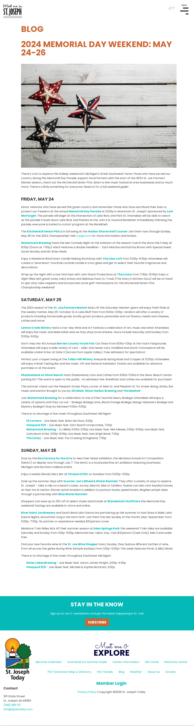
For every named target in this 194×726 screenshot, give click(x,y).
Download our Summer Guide (87, 662)
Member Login (111, 683)
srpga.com (83, 236)
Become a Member (49, 662)
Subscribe (97, 622)
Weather (136, 672)
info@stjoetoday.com (17, 709)
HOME (12, 9)
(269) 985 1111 (12, 705)
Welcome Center (176, 662)
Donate (170, 672)
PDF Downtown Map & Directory (69, 672)
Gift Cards (152, 662)
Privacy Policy (87, 692)
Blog (121, 672)
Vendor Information (125, 662)
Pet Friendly (105, 672)
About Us (154, 672)
